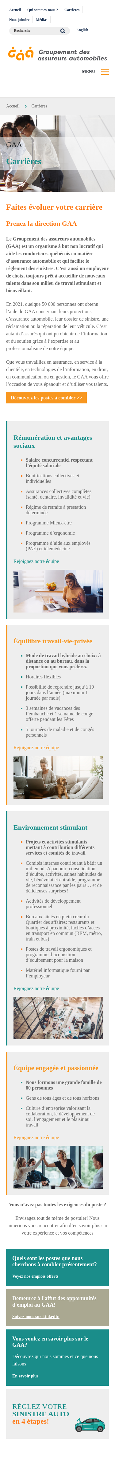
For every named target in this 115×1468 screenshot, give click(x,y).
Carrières (71, 10)
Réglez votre (57, 1413)
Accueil (15, 10)
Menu (88, 71)
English (82, 30)
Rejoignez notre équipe (36, 561)
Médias (41, 20)
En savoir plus (25, 1376)
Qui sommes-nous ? (42, 10)
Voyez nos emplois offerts (35, 1276)
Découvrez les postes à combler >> (46, 397)
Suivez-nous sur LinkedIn (35, 1316)
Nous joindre (19, 20)
